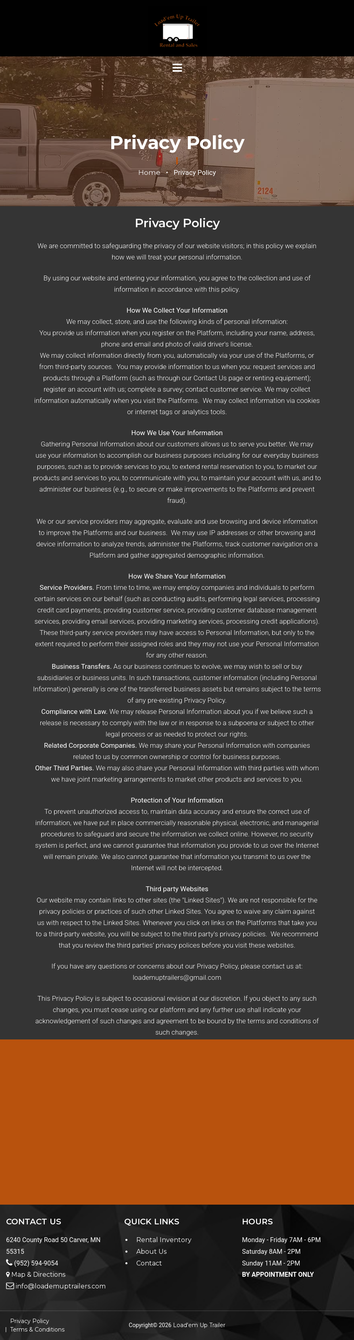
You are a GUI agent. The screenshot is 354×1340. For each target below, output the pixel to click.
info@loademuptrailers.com (56, 1286)
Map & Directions (35, 1274)
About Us (151, 1251)
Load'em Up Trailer (199, 1325)
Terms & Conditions (37, 1329)
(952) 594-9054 (32, 1263)
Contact (149, 1263)
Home (149, 172)
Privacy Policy (29, 1321)
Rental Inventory (164, 1240)
